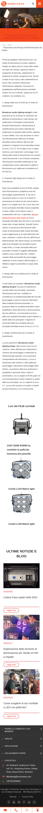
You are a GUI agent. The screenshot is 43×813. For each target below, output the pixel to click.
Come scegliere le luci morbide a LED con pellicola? (20, 705)
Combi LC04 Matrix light (21, 489)
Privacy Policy (27, 797)
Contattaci (10, 761)
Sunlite (8, 739)
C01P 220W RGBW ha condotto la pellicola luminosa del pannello (19, 449)
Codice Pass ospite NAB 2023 (20, 597)
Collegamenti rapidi (15, 753)
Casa (4, 45)
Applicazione (11, 746)
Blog (9, 45)
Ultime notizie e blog (21, 553)
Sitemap (13, 797)
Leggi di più (11, 610)
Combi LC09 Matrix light (21, 524)
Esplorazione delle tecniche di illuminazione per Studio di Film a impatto (20, 652)
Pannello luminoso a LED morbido (17, 730)
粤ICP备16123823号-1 (32, 792)
